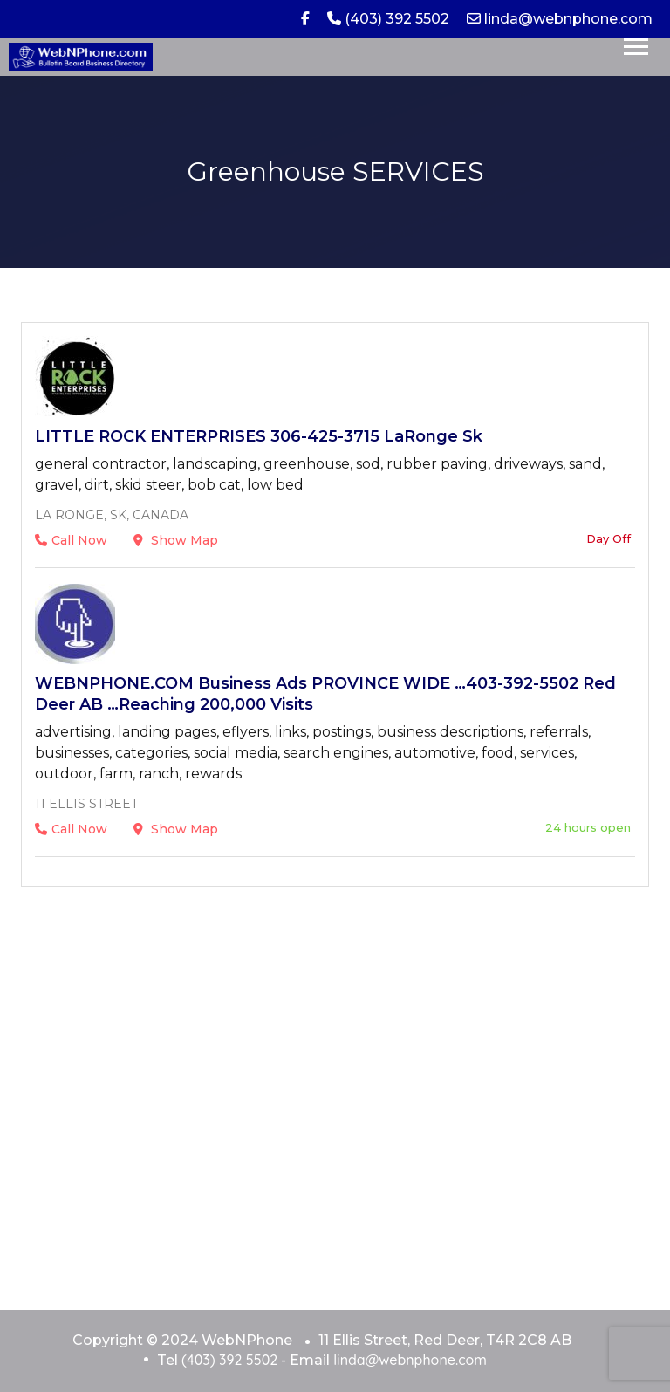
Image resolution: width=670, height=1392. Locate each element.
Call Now (71, 540)
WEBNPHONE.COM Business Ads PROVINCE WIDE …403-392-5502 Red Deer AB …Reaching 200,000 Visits (325, 694)
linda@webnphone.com (560, 18)
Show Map (175, 540)
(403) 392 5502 (388, 18)
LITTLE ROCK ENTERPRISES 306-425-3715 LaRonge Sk (258, 436)
